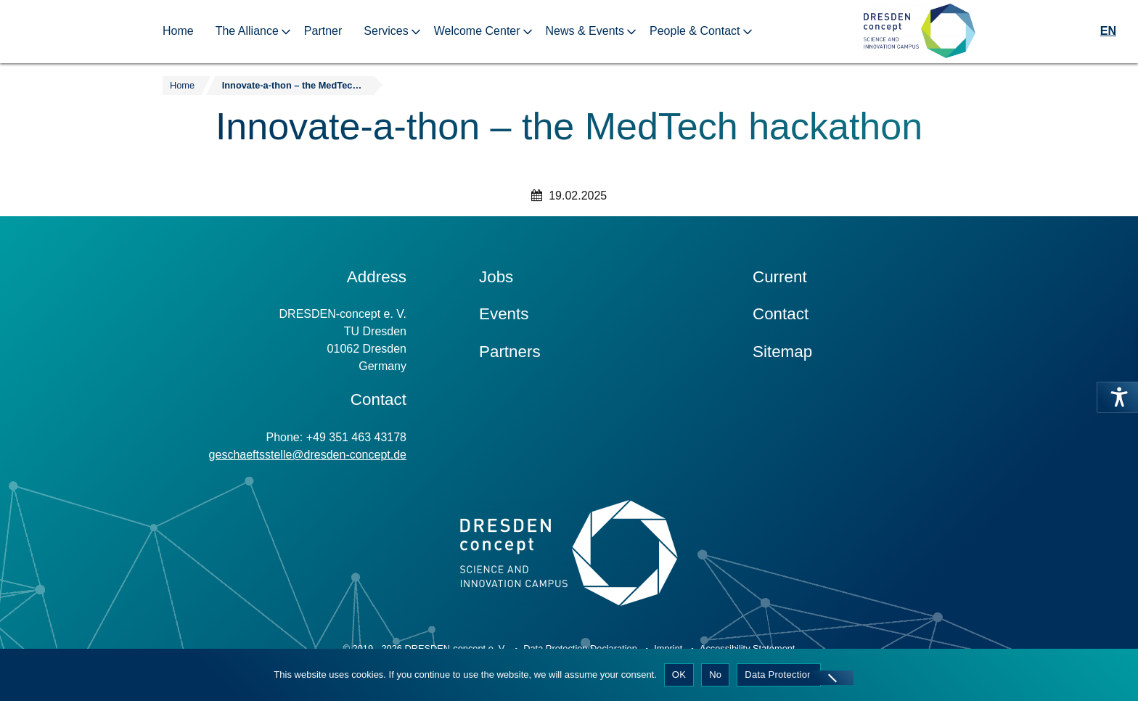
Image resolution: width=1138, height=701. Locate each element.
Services (386, 31)
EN (1108, 31)
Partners (510, 352)
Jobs (496, 277)
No (715, 674)
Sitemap (782, 352)
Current (780, 277)
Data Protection (778, 674)
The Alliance (247, 31)
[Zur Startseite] (919, 31)
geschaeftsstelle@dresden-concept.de (307, 454)
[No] (832, 678)
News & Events (585, 31)
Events (503, 314)
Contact (781, 314)
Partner (323, 31)
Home (178, 31)
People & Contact (695, 31)
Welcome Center (477, 31)
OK (679, 674)
